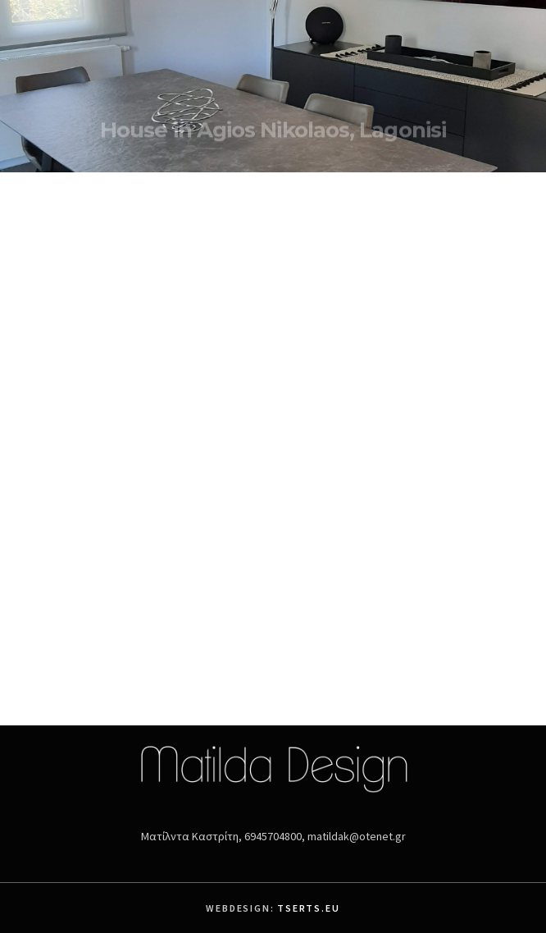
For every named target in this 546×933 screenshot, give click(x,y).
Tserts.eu (308, 908)
